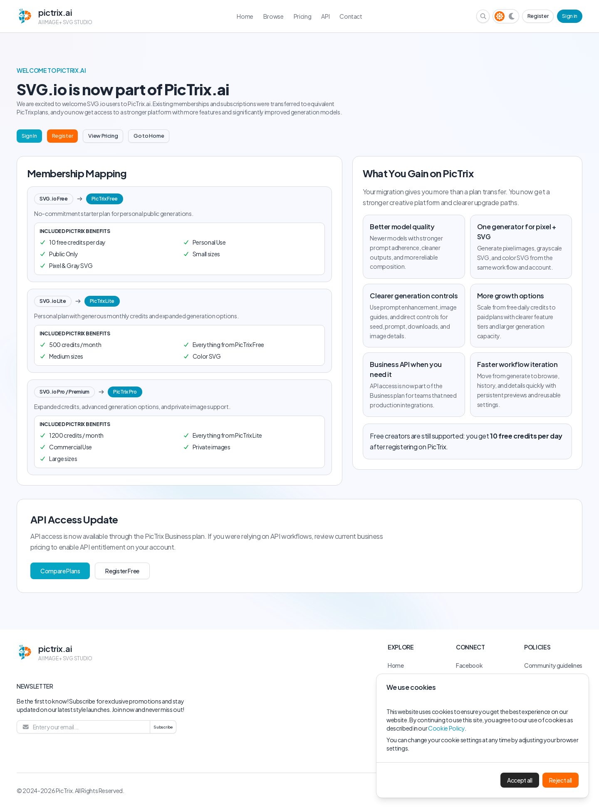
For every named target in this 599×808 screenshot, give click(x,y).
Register (537, 15)
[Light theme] (500, 16)
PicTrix (64, 790)
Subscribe (163, 726)
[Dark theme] (512, 16)
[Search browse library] (483, 16)
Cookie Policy (446, 728)
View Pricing (103, 135)
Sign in (569, 15)
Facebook (469, 665)
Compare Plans (60, 571)
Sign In (29, 135)
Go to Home (149, 135)
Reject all (560, 780)
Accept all (519, 780)
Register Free (122, 571)
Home (396, 665)
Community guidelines (553, 665)
